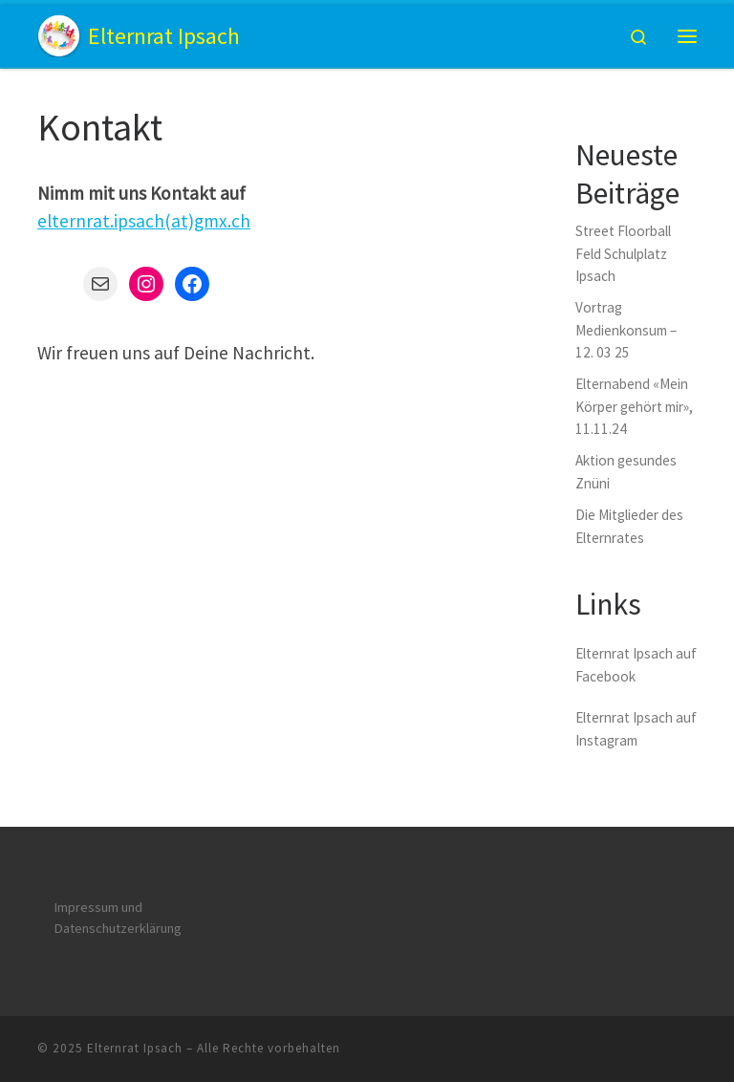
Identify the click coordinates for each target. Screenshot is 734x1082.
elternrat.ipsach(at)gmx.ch (143, 220)
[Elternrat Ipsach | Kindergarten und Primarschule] (59, 33)
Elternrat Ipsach (135, 1048)
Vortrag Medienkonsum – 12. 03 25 (626, 329)
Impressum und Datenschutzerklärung (118, 917)
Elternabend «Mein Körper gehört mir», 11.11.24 (634, 406)
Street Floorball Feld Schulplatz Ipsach (623, 253)
